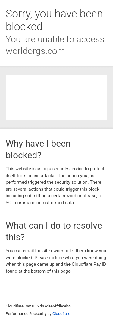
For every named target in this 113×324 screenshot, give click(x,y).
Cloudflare (61, 313)
